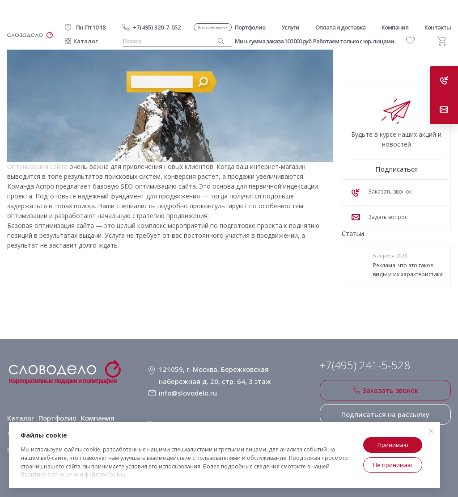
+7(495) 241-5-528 (365, 365)
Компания (97, 410)
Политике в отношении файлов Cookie (72, 474)
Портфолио (57, 410)
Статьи (353, 233)
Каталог (85, 41)
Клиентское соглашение (186, 410)
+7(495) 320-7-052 (157, 27)
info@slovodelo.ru (187, 386)
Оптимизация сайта (37, 166)
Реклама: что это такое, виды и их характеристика (408, 269)
